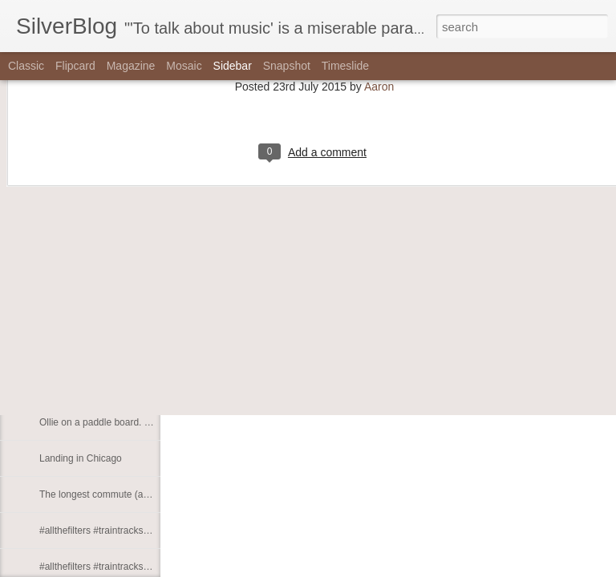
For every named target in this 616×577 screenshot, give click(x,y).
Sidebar (232, 65)
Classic (26, 65)
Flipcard (75, 65)
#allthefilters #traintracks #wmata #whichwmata (140, 566)
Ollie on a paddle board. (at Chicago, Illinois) (134, 422)
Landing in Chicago (80, 458)
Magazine (131, 65)
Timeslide (345, 65)
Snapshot (286, 65)
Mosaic (183, 65)
